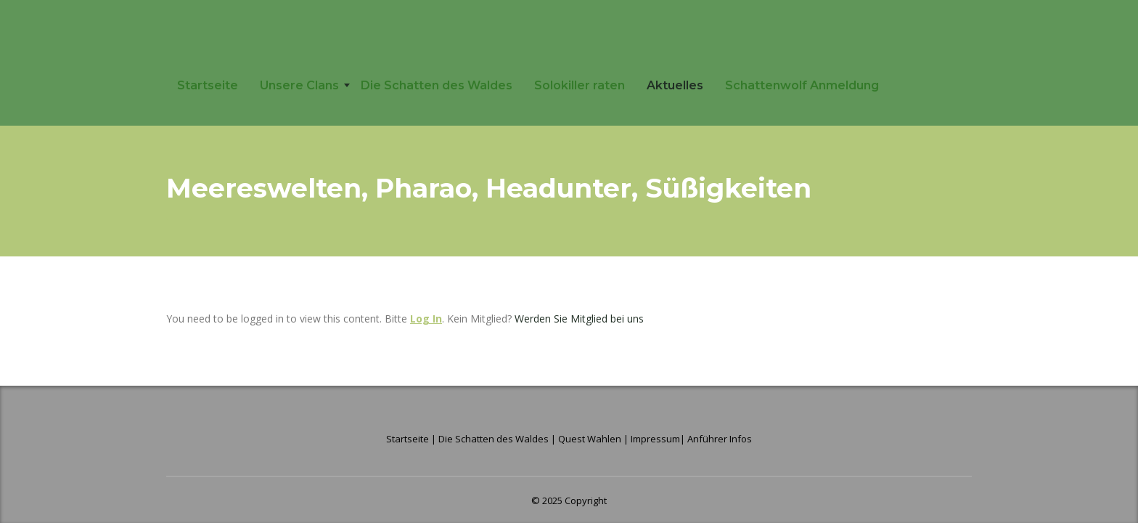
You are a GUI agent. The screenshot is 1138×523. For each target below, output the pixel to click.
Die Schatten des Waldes (436, 85)
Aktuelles (675, 85)
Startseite (207, 85)
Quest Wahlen (589, 438)
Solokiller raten (579, 85)
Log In (426, 318)
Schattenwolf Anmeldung (802, 85)
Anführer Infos (719, 438)
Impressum (655, 438)
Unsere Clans (299, 85)
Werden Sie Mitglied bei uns (579, 318)
